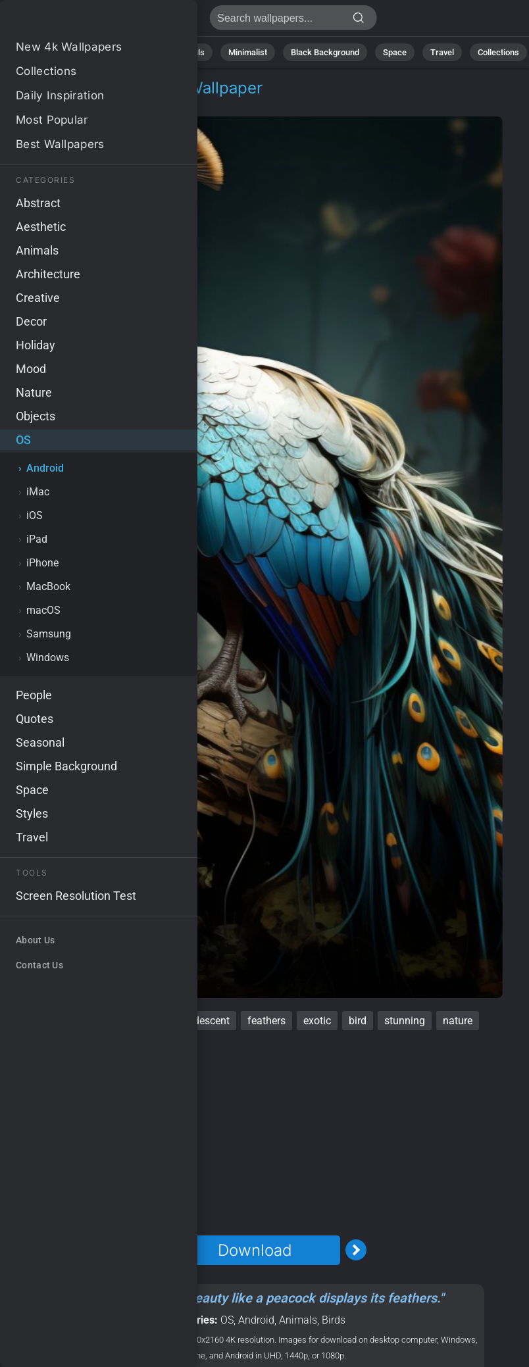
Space (395, 52)
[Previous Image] (153, 1249)
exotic (317, 1020)
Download (254, 1250)
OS (42, 104)
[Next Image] (355, 1249)
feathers (266, 1020)
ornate (152, 1020)
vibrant (104, 1020)
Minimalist (247, 52)
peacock (50, 1020)
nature (457, 1020)
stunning (404, 1020)
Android (83, 104)
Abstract (133, 52)
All (39, 52)
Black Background (325, 52)
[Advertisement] (254, 1133)
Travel (442, 52)
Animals (189, 52)
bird (357, 1020)
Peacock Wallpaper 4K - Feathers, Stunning (79, 21)
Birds (333, 1320)
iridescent (207, 1020)
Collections (498, 52)
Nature (80, 52)
